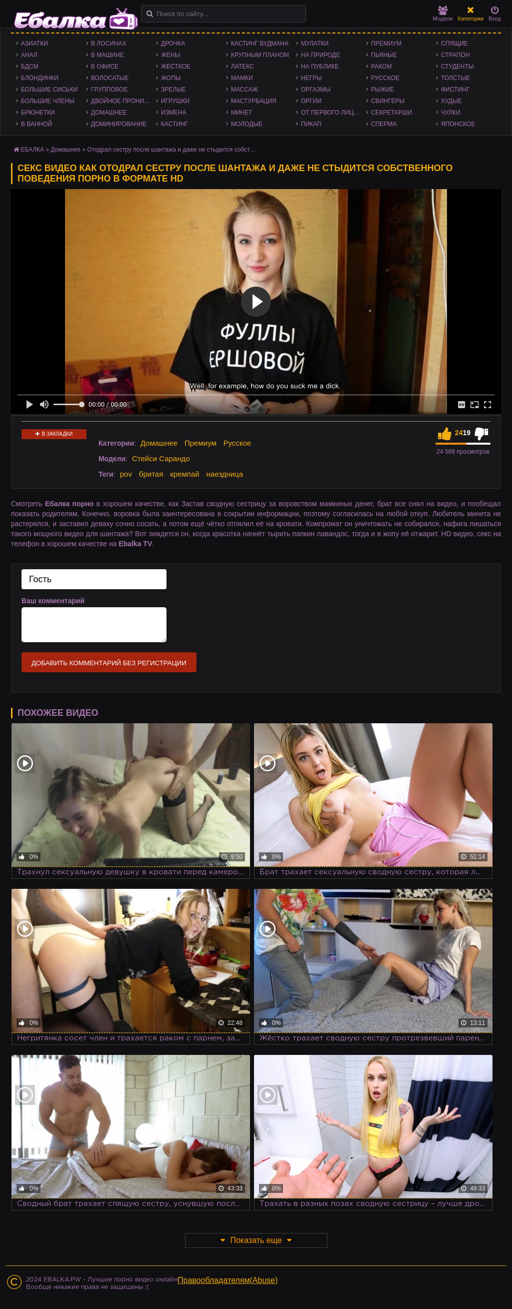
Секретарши (391, 112)
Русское (385, 78)
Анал (29, 55)
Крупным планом (260, 55)
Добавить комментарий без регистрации (109, 663)
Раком (381, 66)
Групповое (109, 89)
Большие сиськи (49, 89)
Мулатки (314, 43)
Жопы (170, 78)
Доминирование (118, 124)
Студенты (457, 66)
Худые (451, 101)
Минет (241, 112)
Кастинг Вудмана (259, 43)
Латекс (242, 66)
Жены (170, 55)
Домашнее (108, 112)
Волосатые (109, 78)
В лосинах (108, 43)
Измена (173, 112)
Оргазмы (315, 89)
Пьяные (384, 55)
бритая (151, 474)
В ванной (36, 124)
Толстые (455, 78)
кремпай (184, 474)
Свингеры (387, 101)
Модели (443, 14)
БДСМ (29, 66)
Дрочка (173, 43)
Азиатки (34, 43)
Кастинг (174, 124)
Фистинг (455, 89)
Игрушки (175, 101)
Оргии (311, 101)
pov (126, 474)
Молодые (246, 124)
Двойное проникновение (123, 101)
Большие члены (47, 101)
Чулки (450, 112)
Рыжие (382, 89)
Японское (458, 124)
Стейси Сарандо (161, 458)
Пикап (311, 124)
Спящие (454, 43)
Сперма (383, 124)
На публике (320, 66)
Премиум (386, 43)
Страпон (455, 55)
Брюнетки (38, 112)
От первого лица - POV (333, 112)
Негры (311, 78)
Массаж (244, 89)
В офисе (104, 66)
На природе (320, 55)
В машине (107, 55)
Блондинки (39, 78)
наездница (225, 474)
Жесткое (175, 66)
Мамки (242, 78)
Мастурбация (253, 101)
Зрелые (173, 89)
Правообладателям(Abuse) (228, 1280)
